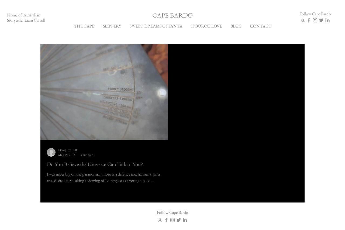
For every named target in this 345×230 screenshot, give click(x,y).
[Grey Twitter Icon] (321, 20)
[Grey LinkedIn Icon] (327, 20)
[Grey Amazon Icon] (303, 20)
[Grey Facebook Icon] (309, 20)
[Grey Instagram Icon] (315, 20)
